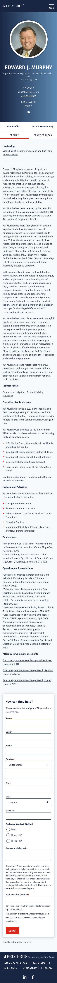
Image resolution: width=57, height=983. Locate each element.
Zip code (10, 810)
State (8, 796)
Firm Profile (13, 126)
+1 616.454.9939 (31, 968)
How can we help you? (16, 847)
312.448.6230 (28, 95)
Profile (14, 135)
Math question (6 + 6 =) (17, 894)
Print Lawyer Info (41, 126)
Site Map (49, 968)
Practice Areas (43, 135)
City (7, 782)
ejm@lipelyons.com (28, 91)
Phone (9, 745)
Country (9, 758)
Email (8, 731)
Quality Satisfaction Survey (17, 941)
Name (8, 718)
